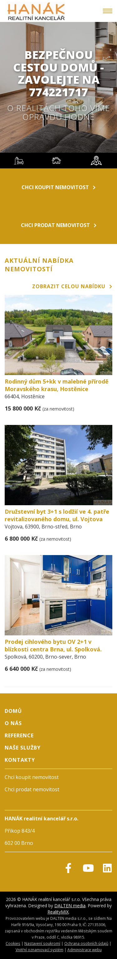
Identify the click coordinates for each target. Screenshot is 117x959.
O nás (13, 723)
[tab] (19, 160)
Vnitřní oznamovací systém (39, 949)
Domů (13, 710)
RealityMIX (58, 912)
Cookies (13, 943)
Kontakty (20, 759)
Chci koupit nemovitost (58, 187)
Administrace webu (84, 949)
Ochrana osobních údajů (86, 943)
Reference (19, 735)
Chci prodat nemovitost (58, 225)
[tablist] (58, 160)
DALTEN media (69, 906)
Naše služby (23, 747)
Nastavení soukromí (42, 943)
